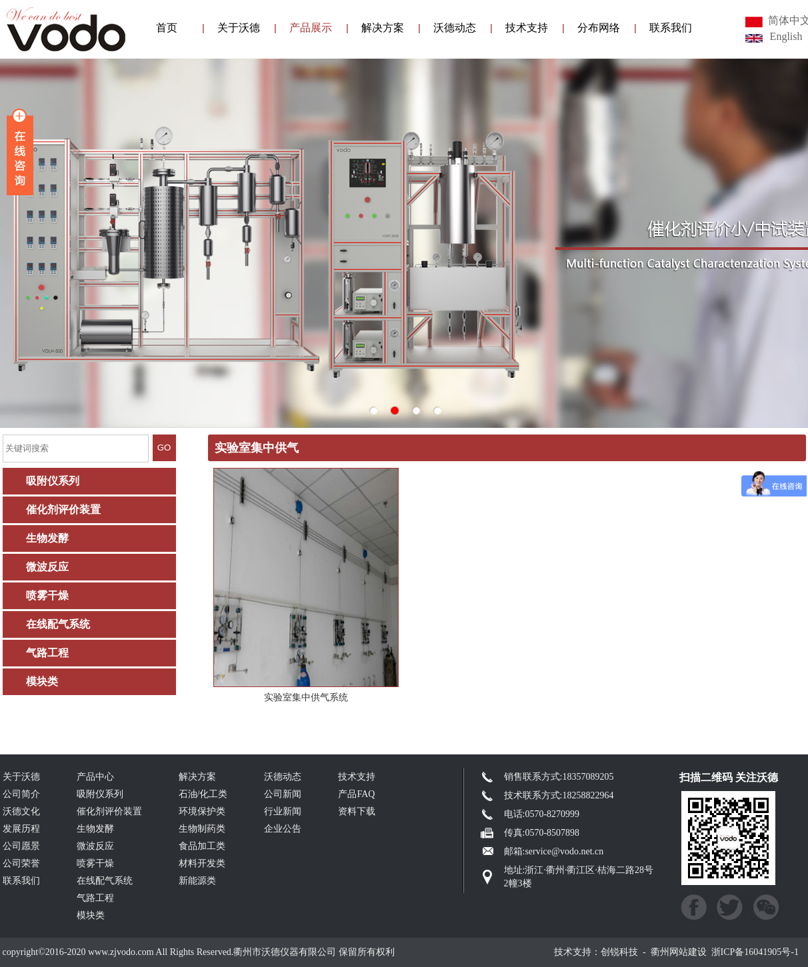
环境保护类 (202, 811)
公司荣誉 (21, 863)
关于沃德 (238, 27)
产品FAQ (356, 794)
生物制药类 (202, 829)
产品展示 (310, 27)
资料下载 (356, 811)
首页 (166, 27)
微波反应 (47, 566)
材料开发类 (202, 863)
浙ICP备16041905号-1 (755, 952)
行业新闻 (282, 811)
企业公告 (282, 829)
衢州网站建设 (679, 952)
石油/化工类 (203, 794)
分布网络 (598, 27)
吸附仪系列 (52, 480)
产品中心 (95, 777)
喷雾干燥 (47, 595)
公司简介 (21, 794)
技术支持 (526, 27)
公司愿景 (21, 846)
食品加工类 (202, 846)
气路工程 (47, 652)
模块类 (42, 681)
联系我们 (670, 27)
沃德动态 (454, 27)
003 (404, 243)
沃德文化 (21, 811)
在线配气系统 (58, 624)
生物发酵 (47, 538)
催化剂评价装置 (63, 509)
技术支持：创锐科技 (596, 952)
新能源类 (197, 881)
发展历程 (21, 829)
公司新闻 (282, 794)
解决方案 (382, 27)
